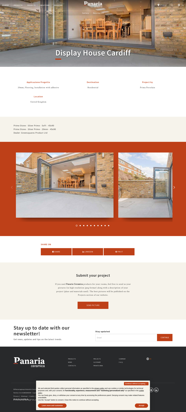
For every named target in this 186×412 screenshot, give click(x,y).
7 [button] (98, 225)
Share (56, 252)
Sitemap (24, 396)
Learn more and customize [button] (52, 405)
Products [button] (18, 5)
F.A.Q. (121, 362)
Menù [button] (5, 5)
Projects (97, 359)
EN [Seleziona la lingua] (181, 5)
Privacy (16, 396)
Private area (98, 365)
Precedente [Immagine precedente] (12, 187)
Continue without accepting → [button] (136, 384)
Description (98, 13)
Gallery (85, 13)
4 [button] (87, 225)
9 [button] (105, 225)
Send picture (93, 305)
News (70, 362)
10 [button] (108, 225)
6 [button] (94, 225)
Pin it (119, 252)
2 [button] (80, 225)
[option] (65, 187)
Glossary (97, 362)
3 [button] (84, 225)
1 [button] (76, 225)
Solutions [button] (44, 5)
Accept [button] (141, 405)
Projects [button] (31, 5)
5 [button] (91, 225)
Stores (161, 5)
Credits (31, 396)
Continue (165, 337)
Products (72, 359)
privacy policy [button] (99, 388)
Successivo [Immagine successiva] (174, 187)
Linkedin (87, 252)
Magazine (58, 5)
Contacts (72, 365)
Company (122, 359)
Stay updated (102, 331)
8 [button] (101, 225)
